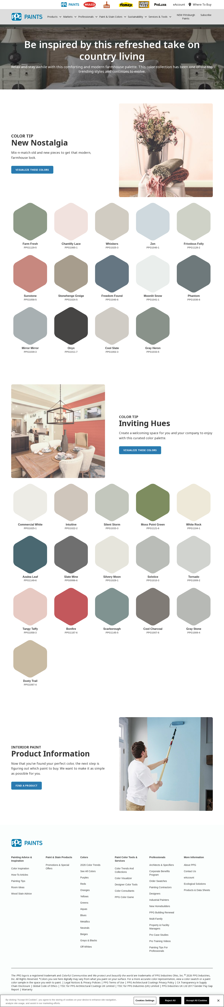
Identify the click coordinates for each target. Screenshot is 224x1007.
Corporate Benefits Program (159, 873)
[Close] (218, 1001)
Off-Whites (86, 946)
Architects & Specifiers (161, 865)
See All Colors (88, 871)
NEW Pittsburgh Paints (186, 16)
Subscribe (206, 15)
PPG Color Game (124, 897)
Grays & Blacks (88, 940)
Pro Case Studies (158, 934)
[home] (26, 17)
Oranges (85, 890)
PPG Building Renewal (161, 912)
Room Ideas (17, 887)
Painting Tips (18, 881)
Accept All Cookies (196, 1000)
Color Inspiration (20, 868)
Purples (84, 877)
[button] (54, 16)
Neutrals (84, 927)
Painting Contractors (160, 887)
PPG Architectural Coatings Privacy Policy (150, 982)
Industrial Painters (159, 900)
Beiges (84, 934)
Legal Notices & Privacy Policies (82, 982)
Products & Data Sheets (197, 890)
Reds (83, 883)
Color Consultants (124, 890)
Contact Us (190, 871)
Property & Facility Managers (159, 927)
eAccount (189, 877)
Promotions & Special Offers (57, 867)
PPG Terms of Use (113, 982)
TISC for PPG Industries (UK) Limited (138, 986)
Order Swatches (158, 881)
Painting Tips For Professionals (158, 949)
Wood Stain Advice (21, 893)
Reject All (170, 1000)
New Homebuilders (159, 906)
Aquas (83, 909)
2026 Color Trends (90, 865)
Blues (83, 915)
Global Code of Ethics (45, 986)
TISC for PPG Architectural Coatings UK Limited (87, 986)
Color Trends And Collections (124, 870)
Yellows (84, 896)
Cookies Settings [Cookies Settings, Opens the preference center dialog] (145, 1000)
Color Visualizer (123, 878)
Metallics (85, 921)
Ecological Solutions (195, 883)
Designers (154, 893)
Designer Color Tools (126, 884)
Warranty (27, 989)
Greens (84, 902)
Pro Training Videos (160, 941)
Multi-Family (155, 918)
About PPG (190, 865)
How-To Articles (19, 874)
